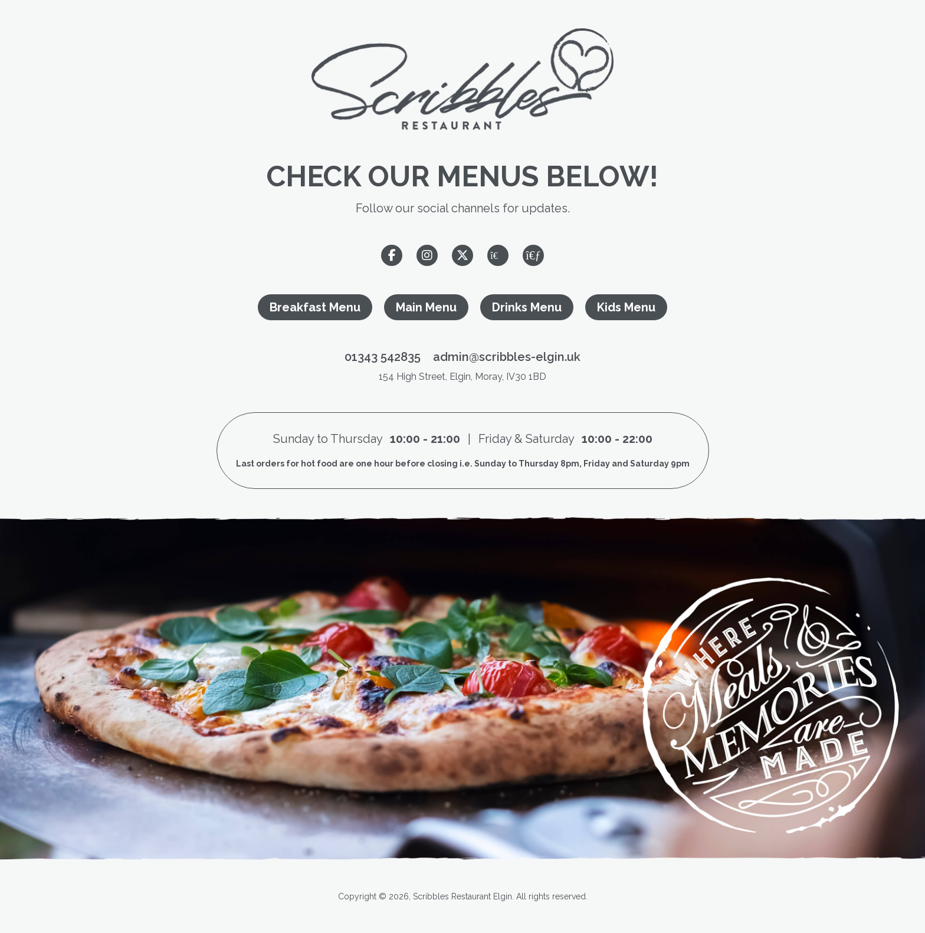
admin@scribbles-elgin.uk (506, 357)
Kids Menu (626, 307)
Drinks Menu (527, 307)
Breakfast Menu (315, 307)
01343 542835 (383, 357)
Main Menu (426, 307)
